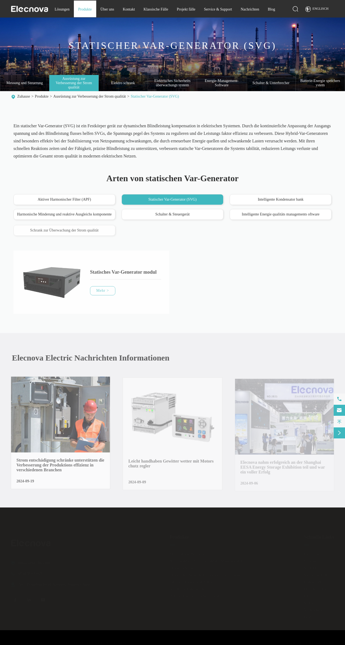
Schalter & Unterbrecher (270, 83)
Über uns (107, 9)
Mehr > (102, 293)
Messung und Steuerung (24, 83)
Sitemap (290, 641)
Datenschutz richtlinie (320, 641)
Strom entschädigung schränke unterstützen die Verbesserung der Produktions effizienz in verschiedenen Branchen (60, 467)
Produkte (85, 9)
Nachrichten (250, 9)
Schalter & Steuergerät (172, 214)
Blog (271, 9)
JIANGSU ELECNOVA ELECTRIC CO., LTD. (63, 641)
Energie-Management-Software (222, 83)
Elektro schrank (123, 83)
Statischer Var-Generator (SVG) (155, 96)
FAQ (307, 594)
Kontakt (129, 9)
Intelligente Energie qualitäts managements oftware (280, 214)
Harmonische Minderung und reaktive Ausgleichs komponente (64, 214)
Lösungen (62, 9)
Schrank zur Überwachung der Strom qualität (64, 233)
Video (308, 601)
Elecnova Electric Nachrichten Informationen (93, 357)
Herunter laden (315, 587)
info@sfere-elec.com (34, 561)
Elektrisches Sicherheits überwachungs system (172, 83)
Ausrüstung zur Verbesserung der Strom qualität (74, 83)
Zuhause (23, 96)
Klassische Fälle (156, 9)
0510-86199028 (30, 571)
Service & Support (218, 9)
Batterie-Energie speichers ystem (320, 83)
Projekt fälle (186, 9)
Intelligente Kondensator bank (280, 200)
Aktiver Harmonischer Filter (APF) (64, 200)
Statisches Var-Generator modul (123, 274)
